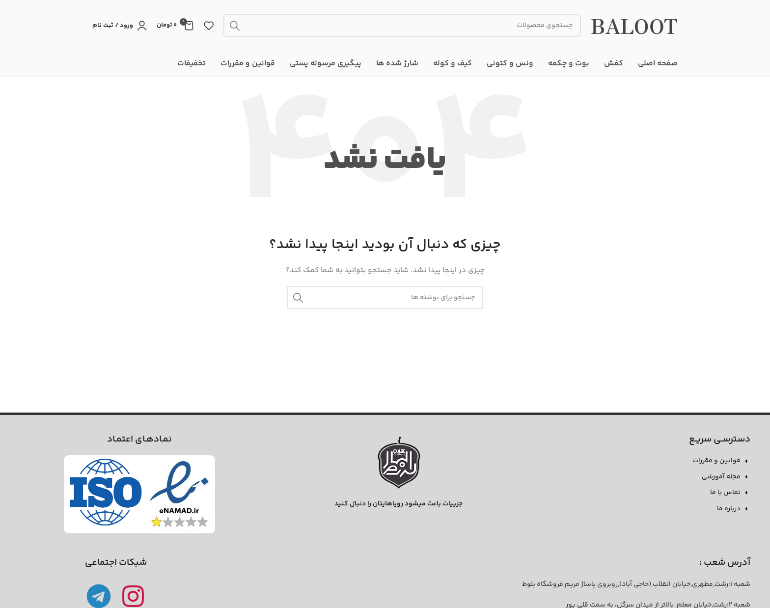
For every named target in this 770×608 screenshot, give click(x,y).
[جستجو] (402, 25)
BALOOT (634, 25)
